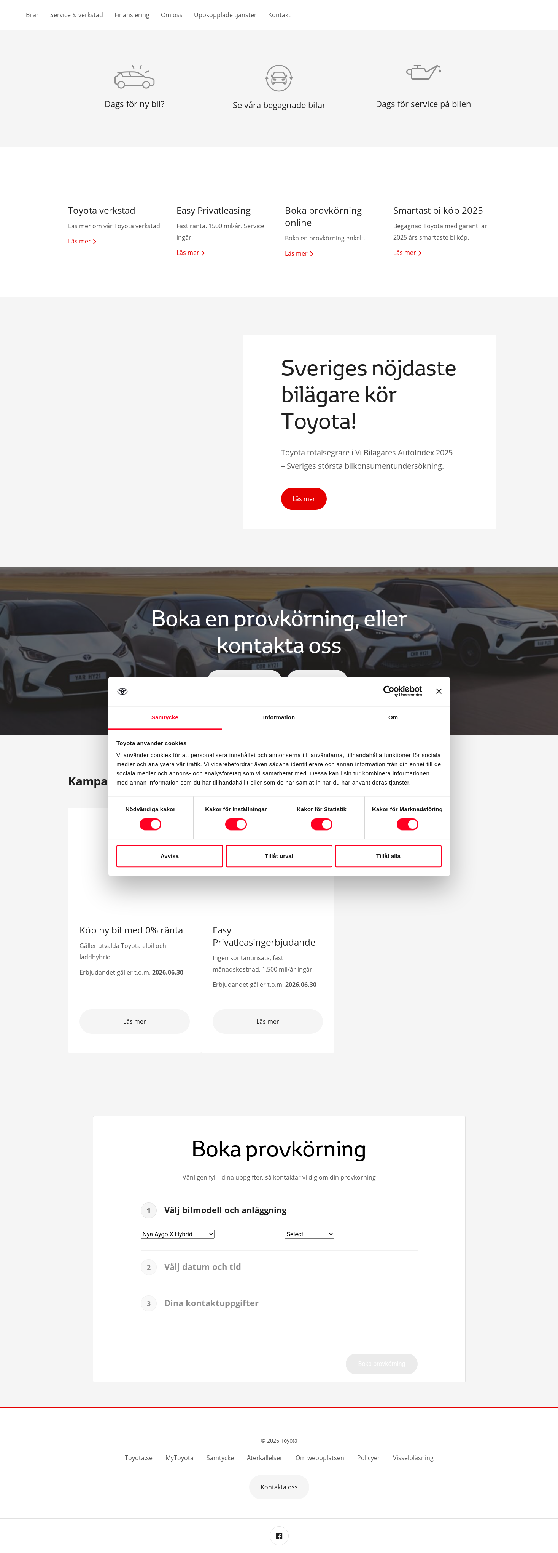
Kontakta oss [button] (279, 1487)
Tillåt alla (388, 856)
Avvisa (170, 856)
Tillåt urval (279, 856)
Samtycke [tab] (164, 717)
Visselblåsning (413, 1458)
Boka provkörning (381, 1363)
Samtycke (220, 1458)
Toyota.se (139, 1458)
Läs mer (304, 499)
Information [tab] (279, 717)
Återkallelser (265, 1458)
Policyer (368, 1458)
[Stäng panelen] (439, 691)
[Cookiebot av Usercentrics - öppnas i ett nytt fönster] (389, 691)
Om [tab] (393, 717)
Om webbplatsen (320, 1458)
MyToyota (179, 1458)
